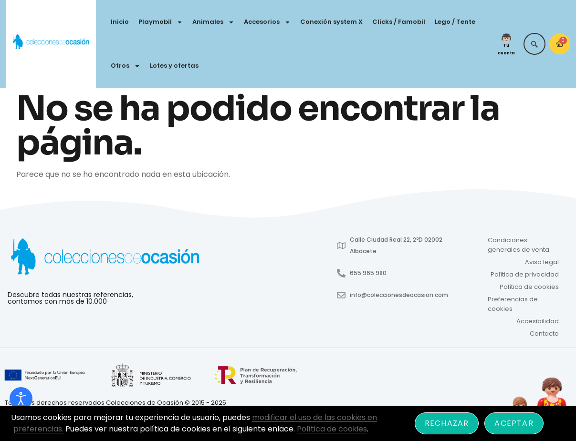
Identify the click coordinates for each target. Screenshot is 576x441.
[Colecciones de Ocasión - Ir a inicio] (50, 42)
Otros (125, 66)
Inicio (120, 21)
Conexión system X (331, 21)
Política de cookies (529, 286)
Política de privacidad (525, 274)
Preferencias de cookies (513, 304)
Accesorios (267, 22)
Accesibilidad (537, 321)
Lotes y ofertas (174, 65)
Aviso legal (542, 262)
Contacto (544, 333)
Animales (213, 22)
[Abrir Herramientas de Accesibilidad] (21, 398)
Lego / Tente (455, 21)
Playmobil (160, 22)
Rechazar (447, 423)
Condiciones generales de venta (518, 245)
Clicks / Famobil (398, 21)
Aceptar (513, 423)
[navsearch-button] (534, 44)
